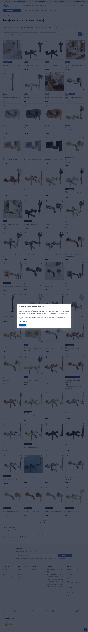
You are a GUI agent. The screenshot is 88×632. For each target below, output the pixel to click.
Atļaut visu (22, 325)
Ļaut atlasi (30, 325)
